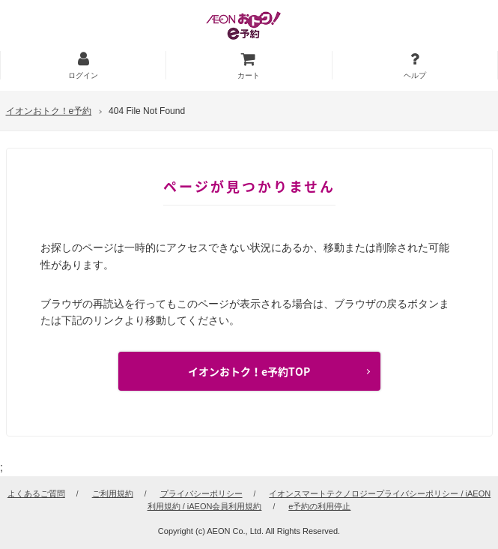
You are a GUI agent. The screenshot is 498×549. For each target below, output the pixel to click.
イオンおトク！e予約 (49, 111)
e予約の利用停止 (319, 506)
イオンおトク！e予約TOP (249, 371)
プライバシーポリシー (201, 493)
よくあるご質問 (36, 493)
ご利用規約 (112, 493)
